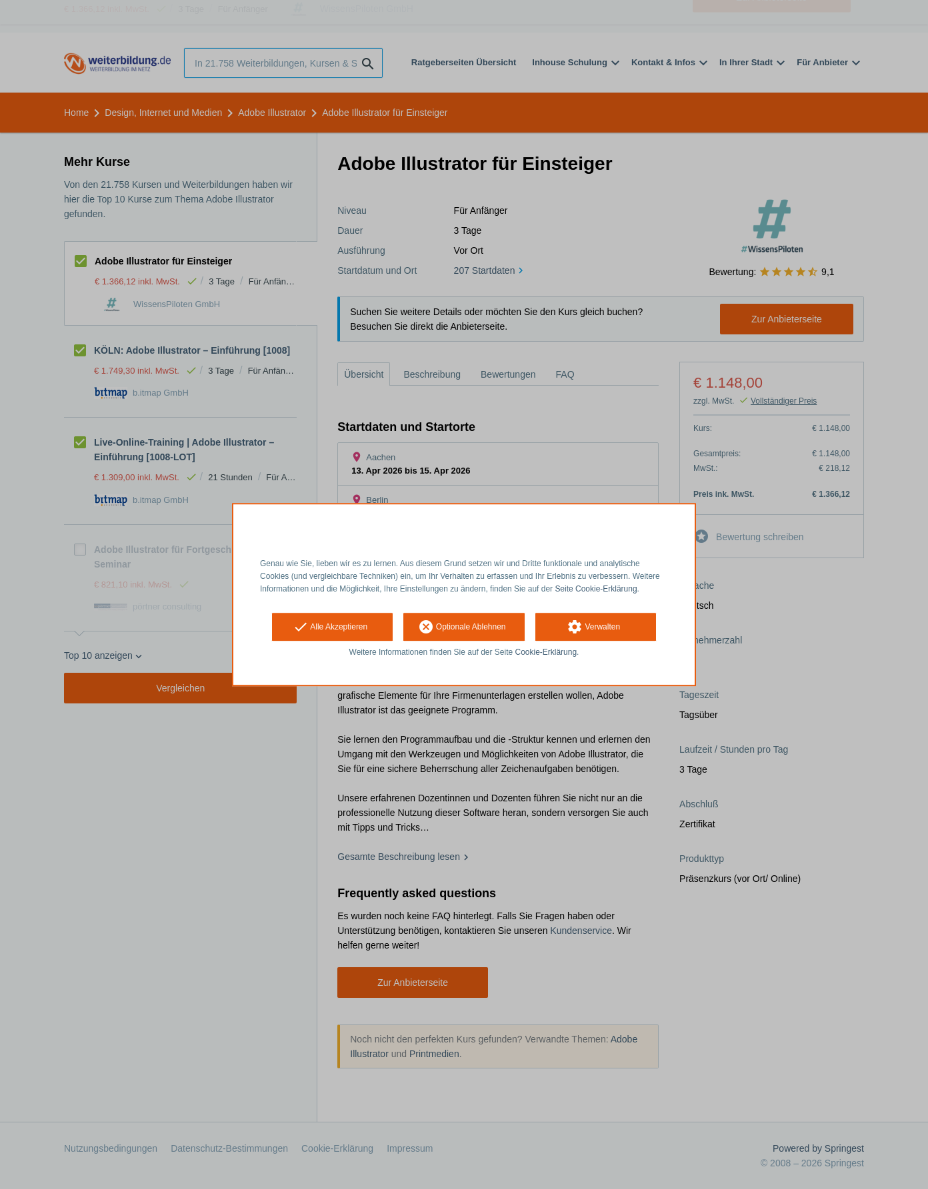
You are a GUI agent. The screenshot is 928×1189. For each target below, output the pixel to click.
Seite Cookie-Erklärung (596, 589)
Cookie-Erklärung (546, 652)
